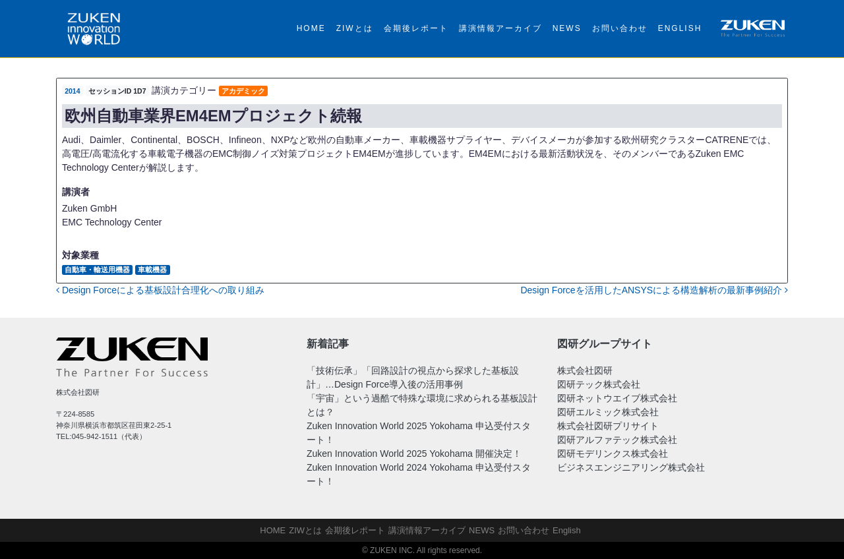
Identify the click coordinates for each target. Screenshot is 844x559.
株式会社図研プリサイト (608, 426)
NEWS (567, 28)
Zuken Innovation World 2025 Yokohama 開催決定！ (414, 453)
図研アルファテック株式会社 (617, 439)
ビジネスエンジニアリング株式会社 (631, 467)
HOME (311, 28)
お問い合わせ (620, 28)
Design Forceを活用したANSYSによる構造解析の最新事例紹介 (654, 290)
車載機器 (152, 270)
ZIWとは (354, 28)
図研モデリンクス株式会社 (612, 453)
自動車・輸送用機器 (97, 270)
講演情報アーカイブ (500, 28)
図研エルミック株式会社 (608, 412)
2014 (72, 91)
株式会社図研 (585, 370)
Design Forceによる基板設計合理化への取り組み (160, 290)
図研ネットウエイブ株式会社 (617, 398)
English (680, 28)
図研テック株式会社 (598, 384)
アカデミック (243, 91)
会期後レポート (416, 28)
